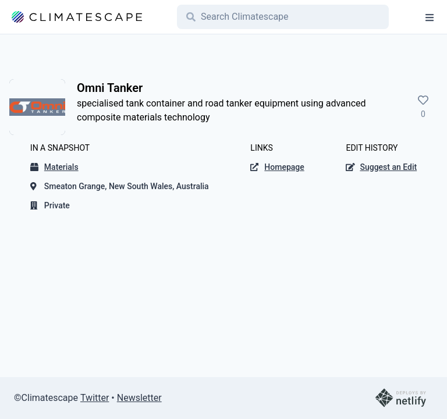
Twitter (94, 397)
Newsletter (139, 397)
